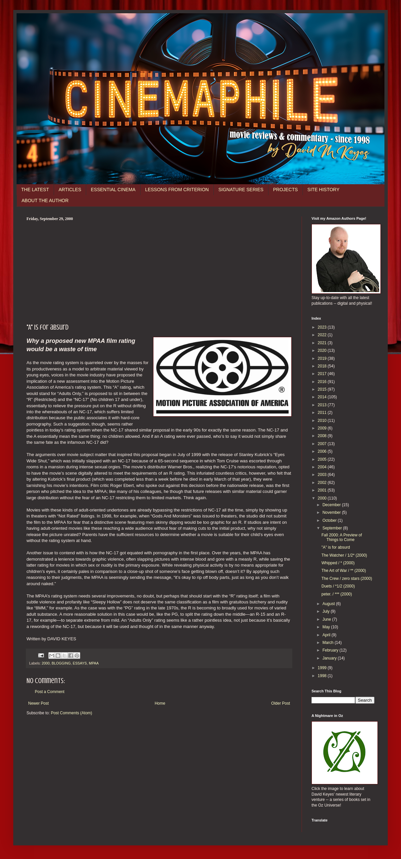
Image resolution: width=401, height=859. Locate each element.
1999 (323, 667)
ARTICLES (70, 189)
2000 (46, 663)
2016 (323, 381)
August (329, 603)
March (328, 642)
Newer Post (38, 703)
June (327, 619)
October (330, 520)
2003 (323, 474)
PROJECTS (285, 189)
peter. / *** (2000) (336, 594)
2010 (323, 420)
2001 (323, 490)
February (330, 650)
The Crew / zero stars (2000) (346, 578)
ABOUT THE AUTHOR (45, 200)
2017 (323, 373)
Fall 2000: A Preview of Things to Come (341, 537)
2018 (323, 366)
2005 (323, 459)
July (326, 611)
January (330, 658)
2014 (323, 397)
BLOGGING (61, 663)
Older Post (280, 703)
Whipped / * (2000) (338, 563)
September (332, 528)
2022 (323, 335)
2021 (323, 343)
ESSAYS (79, 663)
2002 (323, 482)
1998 (323, 675)
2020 (323, 350)
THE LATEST (35, 189)
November (332, 512)
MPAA (94, 663)
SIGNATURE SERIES (240, 189)
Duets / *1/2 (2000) (338, 586)
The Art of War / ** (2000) (343, 570)
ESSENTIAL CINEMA (113, 189)
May (326, 627)
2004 (323, 467)
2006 (323, 451)
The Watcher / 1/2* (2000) (344, 555)
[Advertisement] (159, 271)
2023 (323, 327)
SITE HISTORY (324, 189)
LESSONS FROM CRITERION (177, 189)
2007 (323, 443)
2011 (323, 412)
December (332, 505)
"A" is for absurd (335, 547)
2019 (323, 358)
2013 (323, 405)
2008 (323, 435)
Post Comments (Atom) (71, 713)
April (326, 635)
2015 (323, 389)
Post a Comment (49, 691)
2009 (323, 428)
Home (160, 703)
